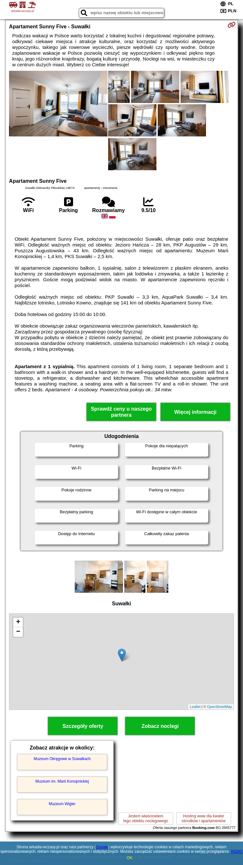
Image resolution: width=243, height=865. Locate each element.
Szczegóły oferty (82, 726)
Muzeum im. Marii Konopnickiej (62, 781)
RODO (237, 851)
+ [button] (18, 622)
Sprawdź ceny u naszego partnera (121, 412)
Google (102, 847)
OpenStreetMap (219, 707)
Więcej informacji (195, 412)
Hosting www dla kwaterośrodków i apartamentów (204, 818)
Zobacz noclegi (160, 726)
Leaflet (195, 707)
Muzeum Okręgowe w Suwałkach (61, 759)
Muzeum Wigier (62, 804)
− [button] (18, 632)
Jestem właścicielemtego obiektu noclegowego (145, 818)
